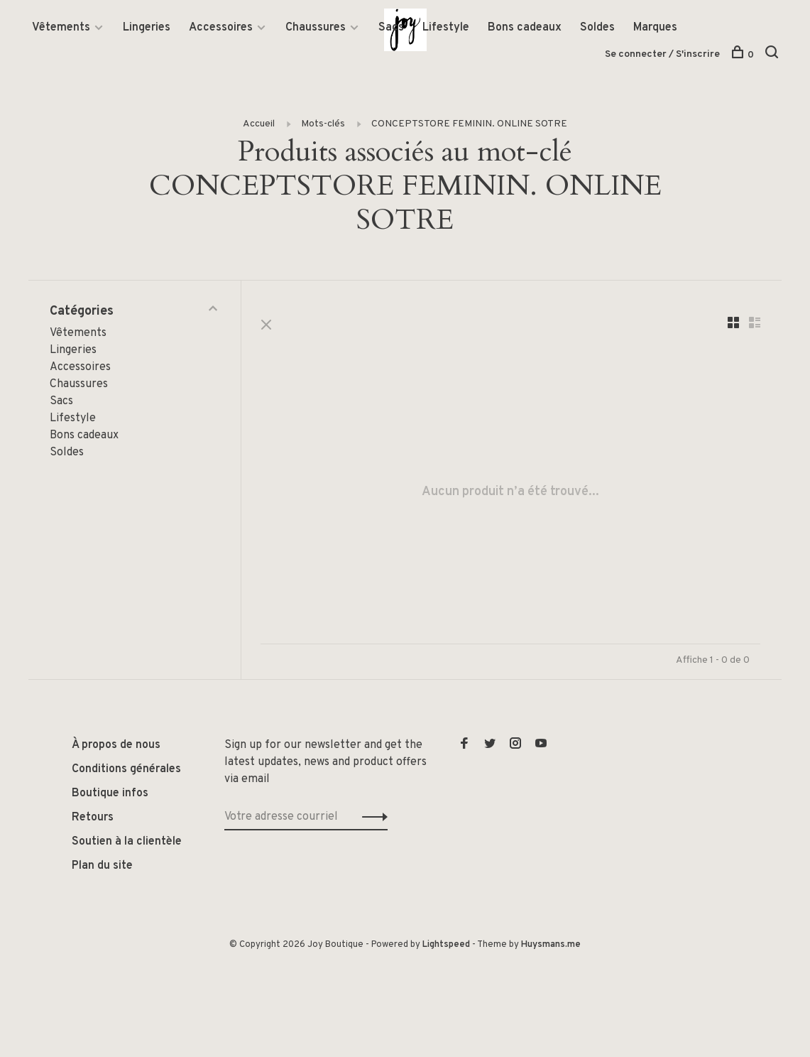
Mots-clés (323, 125)
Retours (93, 818)
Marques (655, 28)
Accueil (259, 125)
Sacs (391, 28)
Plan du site (102, 867)
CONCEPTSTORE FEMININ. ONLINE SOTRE (469, 125)
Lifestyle (445, 28)
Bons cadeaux (525, 28)
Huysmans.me (551, 945)
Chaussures (315, 28)
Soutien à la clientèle (127, 842)
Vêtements (61, 28)
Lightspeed (446, 945)
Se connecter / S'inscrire (662, 54)
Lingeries (146, 28)
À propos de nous (116, 746)
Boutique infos (110, 794)
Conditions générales (126, 770)
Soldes (597, 28)
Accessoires (221, 28)
